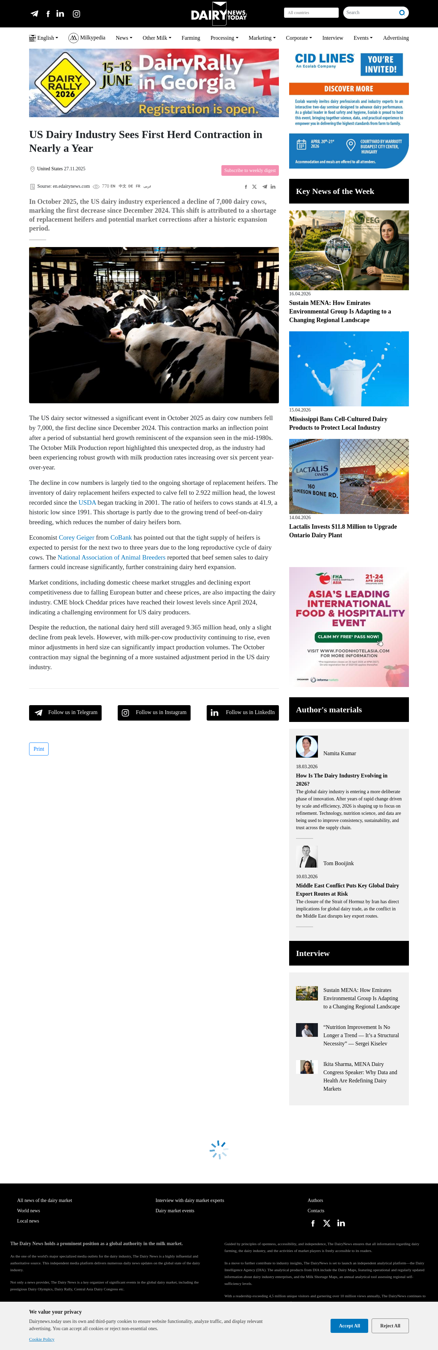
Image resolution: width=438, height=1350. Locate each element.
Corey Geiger (76, 537)
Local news (28, 1221)
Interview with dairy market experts (190, 1200)
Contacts (316, 1210)
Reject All (390, 1325)
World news (28, 1210)
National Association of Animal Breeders (111, 557)
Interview (332, 38)
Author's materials (329, 709)
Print (39, 749)
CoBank (121, 537)
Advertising (396, 38)
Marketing (260, 38)
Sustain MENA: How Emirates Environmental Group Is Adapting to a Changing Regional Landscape (340, 311)
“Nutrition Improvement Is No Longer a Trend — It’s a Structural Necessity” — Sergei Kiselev (361, 1035)
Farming (191, 38)
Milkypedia (86, 38)
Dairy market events (175, 1210)
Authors (315, 1200)
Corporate (297, 38)
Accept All (349, 1325)
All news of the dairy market (44, 1200)
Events (361, 38)
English (41, 38)
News (122, 38)
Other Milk (155, 38)
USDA (87, 502)
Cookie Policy (41, 1339)
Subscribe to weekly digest (250, 170)
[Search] (369, 13)
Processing (222, 38)
